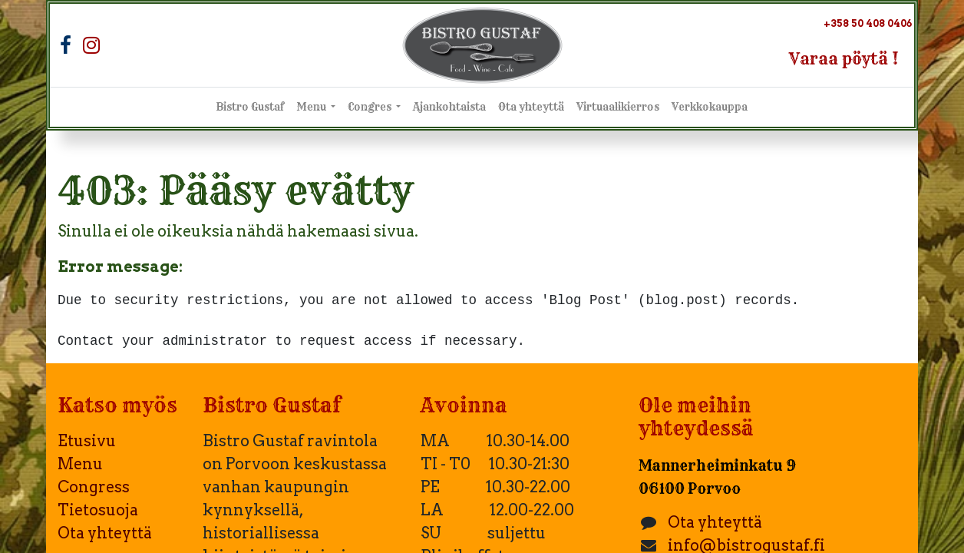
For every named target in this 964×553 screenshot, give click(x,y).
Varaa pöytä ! (844, 58)
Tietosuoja (98, 510)
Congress (94, 487)
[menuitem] (250, 107)
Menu (80, 464)
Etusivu (87, 441)
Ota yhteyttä (105, 533)
